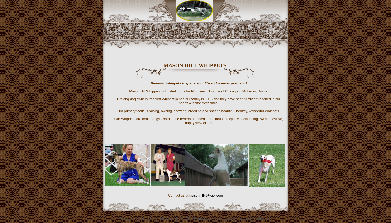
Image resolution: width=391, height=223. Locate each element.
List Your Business (259, 218)
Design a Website (226, 218)
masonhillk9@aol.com (206, 195)
